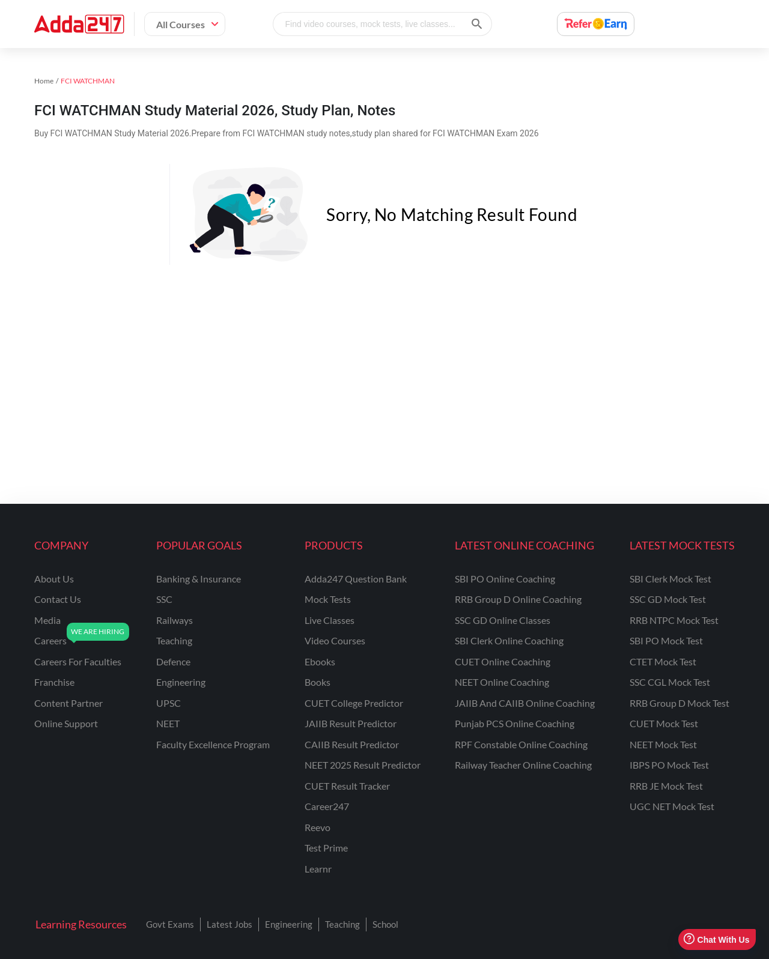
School (385, 924)
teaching (174, 640)
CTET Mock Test (663, 661)
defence (173, 661)
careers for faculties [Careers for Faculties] (77, 661)
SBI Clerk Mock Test (670, 578)
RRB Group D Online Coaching (518, 599)
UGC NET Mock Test (672, 806)
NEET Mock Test (663, 744)
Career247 (327, 806)
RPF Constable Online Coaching (521, 744)
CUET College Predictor (354, 703)
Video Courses (335, 640)
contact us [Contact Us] (57, 599)
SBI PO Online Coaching (505, 578)
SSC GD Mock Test (668, 599)
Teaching (342, 924)
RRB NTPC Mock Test (674, 620)
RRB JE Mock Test (666, 785)
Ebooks (320, 661)
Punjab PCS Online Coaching (514, 723)
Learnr (318, 868)
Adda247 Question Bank (356, 578)
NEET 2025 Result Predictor (363, 764)
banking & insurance (198, 578)
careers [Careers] (50, 640)
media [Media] (47, 620)
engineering (180, 682)
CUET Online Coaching (502, 661)
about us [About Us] (54, 578)
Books (317, 682)
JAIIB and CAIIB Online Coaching (525, 703)
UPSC (168, 703)
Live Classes (329, 620)
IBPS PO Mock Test (669, 764)
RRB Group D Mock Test (679, 703)
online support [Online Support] (66, 723)
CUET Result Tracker (347, 785)
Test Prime (326, 847)
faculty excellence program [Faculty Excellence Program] (213, 744)
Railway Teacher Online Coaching (523, 764)
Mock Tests (328, 599)
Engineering (288, 924)
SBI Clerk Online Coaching (509, 640)
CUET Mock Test (664, 723)
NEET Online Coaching (502, 682)
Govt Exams (170, 924)
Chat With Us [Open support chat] (716, 939)
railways (174, 620)
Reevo (317, 827)
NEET (168, 723)
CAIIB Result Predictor (352, 744)
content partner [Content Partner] (68, 703)
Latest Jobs (229, 924)
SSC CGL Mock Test (670, 682)
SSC (164, 599)
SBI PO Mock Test (666, 640)
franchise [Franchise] (54, 682)
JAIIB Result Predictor (351, 723)
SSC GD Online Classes (502, 620)
